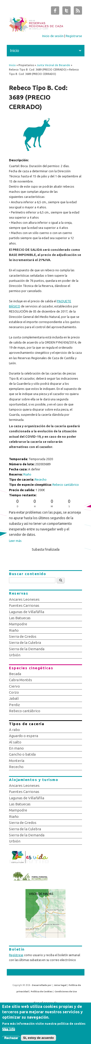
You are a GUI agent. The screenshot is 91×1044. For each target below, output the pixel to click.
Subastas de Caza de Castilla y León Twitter (66, 11)
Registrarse (74, 36)
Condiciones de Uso (66, 991)
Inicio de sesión (53, 36)
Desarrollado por (41, 985)
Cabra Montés (20, 680)
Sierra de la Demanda (26, 649)
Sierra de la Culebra (25, 642)
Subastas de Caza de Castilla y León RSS (78, 11)
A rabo (14, 730)
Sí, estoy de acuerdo (38, 1040)
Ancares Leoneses (24, 599)
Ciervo (14, 686)
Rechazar (11, 1040)
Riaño (27, 474)
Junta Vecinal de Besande (53, 65)
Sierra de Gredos (22, 636)
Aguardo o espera (23, 736)
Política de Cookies (41, 991)
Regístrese (16, 955)
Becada (15, 674)
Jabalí (14, 698)
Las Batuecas (20, 618)
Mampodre (18, 624)
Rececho (41, 479)
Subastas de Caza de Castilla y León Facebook (55, 11)
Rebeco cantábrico (65, 484)
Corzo (14, 692)
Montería (16, 761)
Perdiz (14, 705)
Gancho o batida (22, 754)
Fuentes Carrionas (24, 605)
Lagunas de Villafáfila (26, 612)
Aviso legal (60, 985)
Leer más (15, 540)
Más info (8, 1031)
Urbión (14, 655)
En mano (16, 748)
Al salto (15, 742)
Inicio (12, 65)
